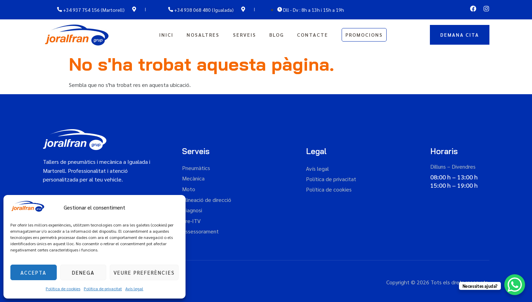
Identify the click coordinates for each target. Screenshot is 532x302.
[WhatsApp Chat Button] (514, 284)
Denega (83, 272)
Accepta (33, 272)
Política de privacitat (103, 288)
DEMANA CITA (459, 35)
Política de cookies (63, 288)
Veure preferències (144, 272)
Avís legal (134, 288)
